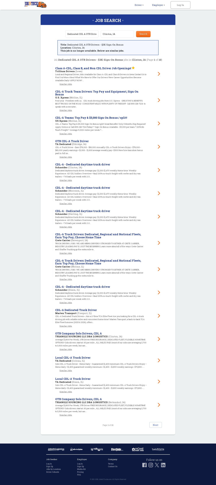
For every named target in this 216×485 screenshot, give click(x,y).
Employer (158, 4)
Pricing (80, 472)
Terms (111, 463)
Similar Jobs (66, 84)
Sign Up (49, 466)
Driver (139, 4)
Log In (180, 4)
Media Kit (81, 469)
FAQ (79, 474)
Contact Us (112, 466)
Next (152, 429)
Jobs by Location (53, 469)
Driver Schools (52, 472)
